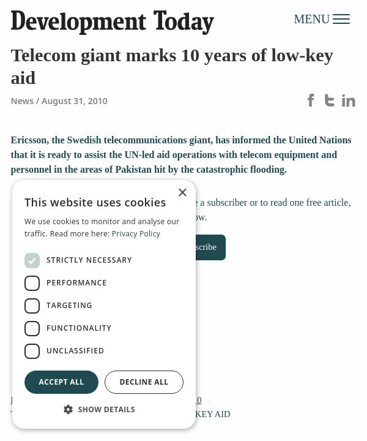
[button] (104, 409)
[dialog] (104, 304)
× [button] (182, 193)
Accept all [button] (61, 382)
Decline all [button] (144, 382)
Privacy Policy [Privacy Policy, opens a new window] (136, 233)
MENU (322, 18)
